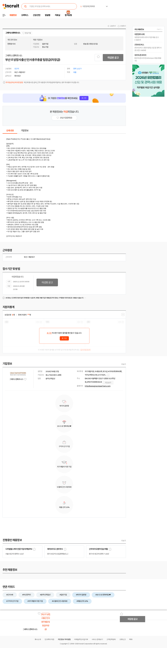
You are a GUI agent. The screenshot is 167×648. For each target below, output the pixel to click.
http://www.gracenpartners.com (97, 386)
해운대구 (32, 257)
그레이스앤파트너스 (12, 32)
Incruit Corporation (86, 644)
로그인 (49, 333)
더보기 (123, 364)
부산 (25, 257)
